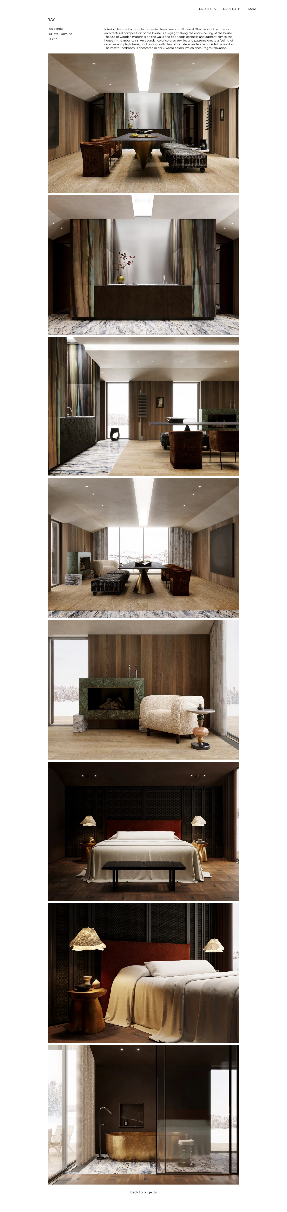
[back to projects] (143, 1192)
